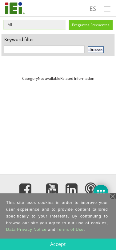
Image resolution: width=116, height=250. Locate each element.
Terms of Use (70, 229)
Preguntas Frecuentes (91, 25)
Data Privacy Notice (26, 229)
